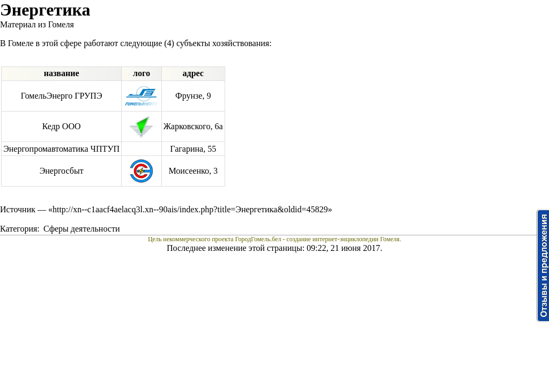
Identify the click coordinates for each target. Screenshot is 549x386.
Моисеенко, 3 (193, 170)
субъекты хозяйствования (222, 43)
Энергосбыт (62, 170)
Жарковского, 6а (193, 126)
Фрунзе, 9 (193, 95)
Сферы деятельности (81, 228)
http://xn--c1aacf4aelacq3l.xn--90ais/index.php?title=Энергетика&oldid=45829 (190, 209)
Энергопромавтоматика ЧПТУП (61, 148)
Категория (18, 228)
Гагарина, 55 (193, 148)
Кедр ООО (61, 126)
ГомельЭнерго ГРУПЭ (61, 95)
